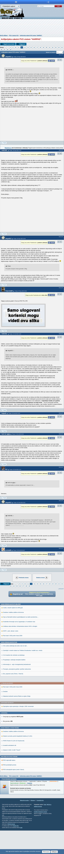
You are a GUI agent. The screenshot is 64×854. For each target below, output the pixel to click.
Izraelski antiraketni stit (9, 769)
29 (10, 49)
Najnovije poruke (24, 823)
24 (58, 47)
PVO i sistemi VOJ (13, 35)
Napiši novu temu (9, 44)
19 (43, 47)
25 (62, 47)
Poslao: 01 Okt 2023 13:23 (15, 334)
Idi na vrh (61, 588)
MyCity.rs (49, 828)
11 (18, 47)
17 (37, 47)
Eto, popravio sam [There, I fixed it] (13, 697)
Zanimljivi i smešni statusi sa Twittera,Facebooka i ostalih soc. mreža (22, 674)
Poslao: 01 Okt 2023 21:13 (15, 469)
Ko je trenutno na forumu (9, 802)
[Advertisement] (32, 27)
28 (7, 49)
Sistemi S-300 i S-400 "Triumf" (11, 773)
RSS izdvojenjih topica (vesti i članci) (13, 793)
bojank (3, 413)
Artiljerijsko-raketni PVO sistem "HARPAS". (31, 35)
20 (46, 47)
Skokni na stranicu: (51, 52)
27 (4, 49)
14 (27, 47)
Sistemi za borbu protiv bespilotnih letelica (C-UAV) (17, 759)
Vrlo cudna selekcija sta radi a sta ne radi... (15, 669)
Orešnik (5, 715)
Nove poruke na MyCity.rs (9, 665)
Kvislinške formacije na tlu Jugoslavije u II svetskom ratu (19, 645)
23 (55, 47)
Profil (4, 142)
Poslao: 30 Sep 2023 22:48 (20, 238)
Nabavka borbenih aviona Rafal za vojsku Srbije (16, 719)
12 (21, 47)
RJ (6, 469)
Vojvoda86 (9, 291)
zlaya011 (8, 56)
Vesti (45, 828)
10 (15, 47)
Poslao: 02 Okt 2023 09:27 (19, 550)
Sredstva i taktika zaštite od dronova (13, 636)
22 (52, 47)
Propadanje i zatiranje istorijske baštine (14, 683)
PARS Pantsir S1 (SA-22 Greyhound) (13, 764)
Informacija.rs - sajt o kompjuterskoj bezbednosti (17, 688)
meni (16, 2)
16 (34, 47)
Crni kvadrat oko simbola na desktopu (14, 678)
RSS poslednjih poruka (9, 788)
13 (24, 47)
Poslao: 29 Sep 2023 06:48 (20, 56)
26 (1, 49)
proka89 (8, 550)
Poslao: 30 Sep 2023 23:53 (21, 291)
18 (40, 47)
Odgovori (22, 44)
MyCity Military (4, 35)
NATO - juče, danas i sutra (10, 654)
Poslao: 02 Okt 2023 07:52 (19, 502)
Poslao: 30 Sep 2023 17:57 (15, 150)
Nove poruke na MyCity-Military (11, 627)
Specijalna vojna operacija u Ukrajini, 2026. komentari (18, 730)
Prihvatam (46, 852)
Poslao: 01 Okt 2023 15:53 (14, 413)
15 (31, 47)
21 (49, 47)
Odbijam (54, 852)
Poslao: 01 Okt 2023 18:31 (18, 434)
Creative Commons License (40, 835)
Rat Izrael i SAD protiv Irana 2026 (12, 659)
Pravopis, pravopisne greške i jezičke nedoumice (17, 692)
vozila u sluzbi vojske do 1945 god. (13, 631)
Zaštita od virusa (38, 829)
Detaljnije (29, 806)
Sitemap (33, 823)
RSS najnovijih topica (9, 783)
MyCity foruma (11, 847)
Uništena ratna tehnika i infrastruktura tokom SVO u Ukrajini (20, 649)
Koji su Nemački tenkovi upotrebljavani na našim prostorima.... (20, 640)
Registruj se (8, 148)
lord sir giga (5, 434)
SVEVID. (4, 150)
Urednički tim (40, 823)
